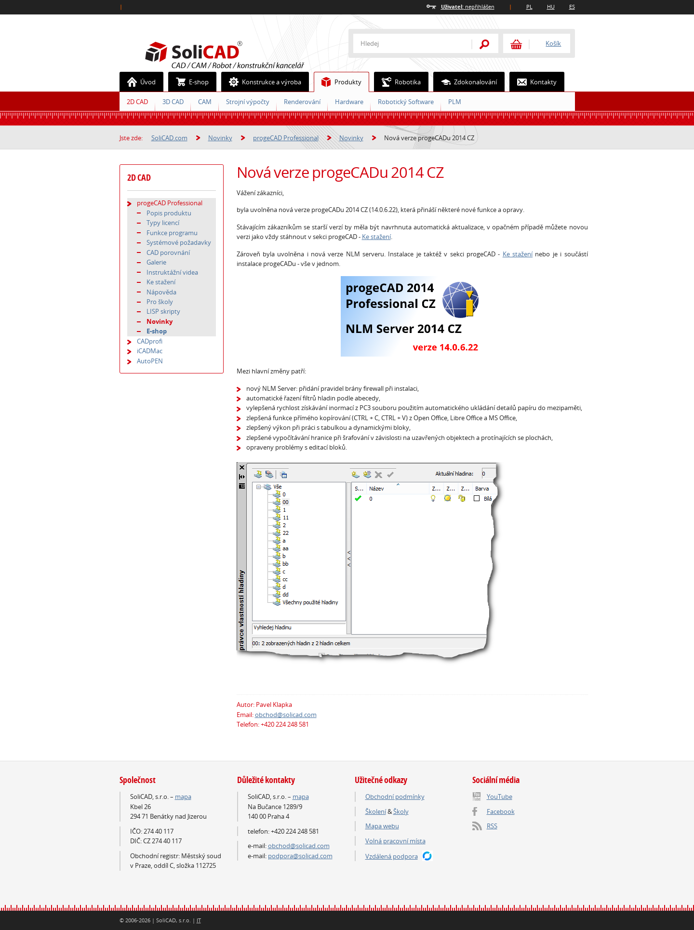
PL (529, 6)
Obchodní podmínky (395, 796)
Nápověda (161, 292)
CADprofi (149, 341)
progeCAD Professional (286, 137)
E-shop (189, 82)
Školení (375, 811)
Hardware (349, 101)
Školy (401, 811)
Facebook (501, 811)
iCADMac (149, 350)
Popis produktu (169, 213)
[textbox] (406, 43)
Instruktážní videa (172, 272)
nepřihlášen (467, 6)
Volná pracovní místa (395, 841)
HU (551, 6)
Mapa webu (382, 826)
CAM (205, 101)
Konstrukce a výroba (261, 82)
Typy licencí (163, 222)
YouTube (499, 796)
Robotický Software (406, 101)
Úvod (138, 82)
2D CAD (137, 101)
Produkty (337, 82)
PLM (454, 101)
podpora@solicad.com (300, 855)
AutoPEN (150, 361)
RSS (492, 826)
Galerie (156, 262)
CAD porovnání (168, 252)
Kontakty (533, 82)
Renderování (302, 101)
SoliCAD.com (240, 53)
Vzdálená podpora (391, 856)
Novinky (220, 137)
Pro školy (160, 301)
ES (572, 6)
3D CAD (173, 101)
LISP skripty (163, 311)
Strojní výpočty (247, 101)
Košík (553, 43)
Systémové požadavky (179, 242)
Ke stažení (376, 236)
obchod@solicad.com (286, 714)
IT (199, 920)
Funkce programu (172, 232)
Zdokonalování (465, 82)
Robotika (397, 82)
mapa (183, 796)
